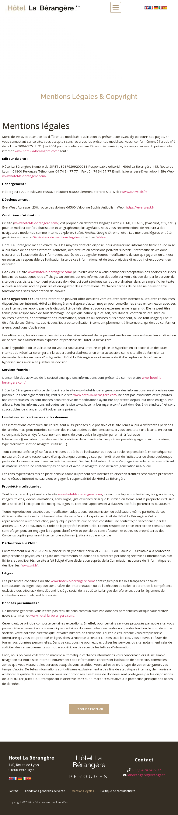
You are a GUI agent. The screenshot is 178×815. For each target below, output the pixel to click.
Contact (13, 791)
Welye (101, 237)
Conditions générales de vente (45, 791)
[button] (115, 7)
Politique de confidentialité (118, 791)
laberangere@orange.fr (146, 775)
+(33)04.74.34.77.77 (146, 770)
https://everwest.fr (140, 207)
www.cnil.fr (29, 565)
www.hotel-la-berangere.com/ (37, 151)
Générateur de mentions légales (56, 237)
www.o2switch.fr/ (134, 191)
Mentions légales (83, 791)
